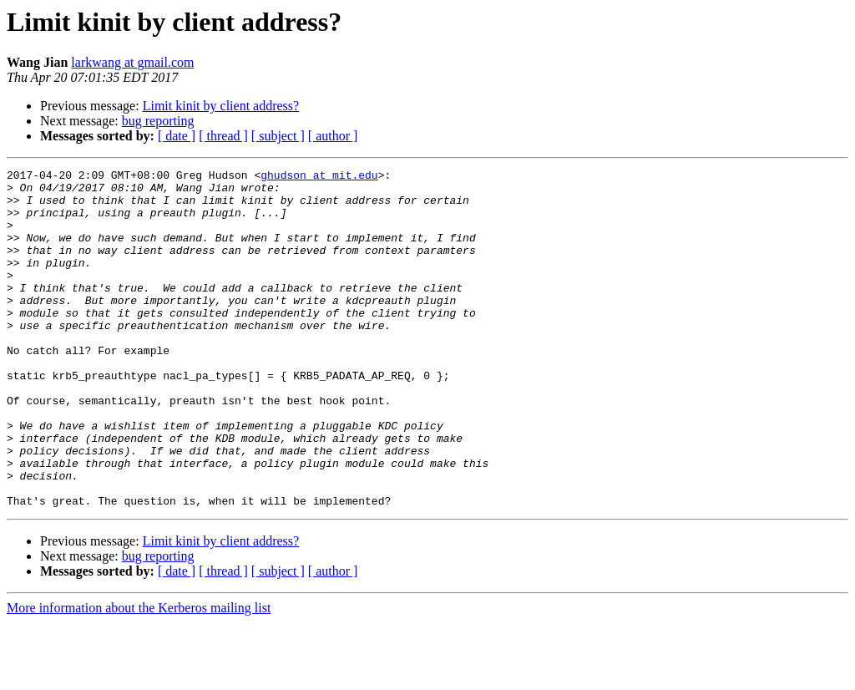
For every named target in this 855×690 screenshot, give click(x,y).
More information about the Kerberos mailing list (139, 675)
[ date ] (176, 136)
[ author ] (333, 136)
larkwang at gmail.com (132, 62)
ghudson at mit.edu (319, 177)
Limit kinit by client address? (221, 106)
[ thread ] (223, 136)
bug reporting (158, 121)
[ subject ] (278, 136)
